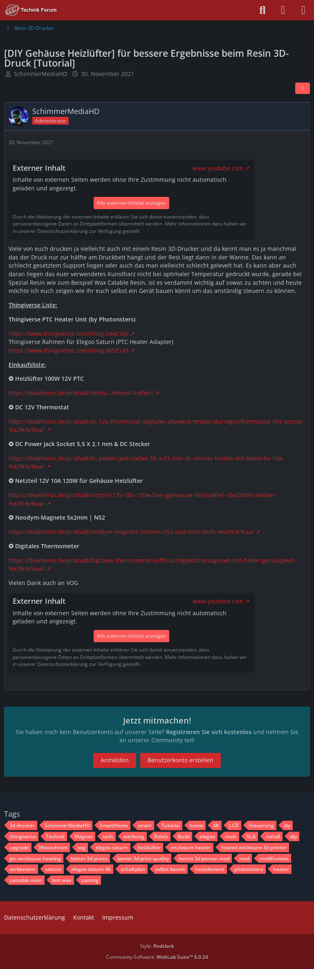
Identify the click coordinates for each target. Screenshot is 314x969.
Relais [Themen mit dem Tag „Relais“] (161, 836)
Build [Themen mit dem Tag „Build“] (184, 836)
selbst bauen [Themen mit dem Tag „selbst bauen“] (170, 869)
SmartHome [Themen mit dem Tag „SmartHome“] (114, 825)
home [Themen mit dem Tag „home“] (196, 825)
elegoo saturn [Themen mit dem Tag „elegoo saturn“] (111, 847)
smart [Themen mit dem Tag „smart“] (145, 825)
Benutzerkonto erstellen (180, 760)
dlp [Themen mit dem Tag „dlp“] (293, 836)
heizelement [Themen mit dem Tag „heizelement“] (209, 869)
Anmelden (115, 760)
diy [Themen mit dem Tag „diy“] (287, 825)
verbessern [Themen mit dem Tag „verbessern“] (22, 869)
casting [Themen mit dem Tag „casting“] (90, 880)
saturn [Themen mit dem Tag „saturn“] (53, 869)
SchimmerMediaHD (40, 74)
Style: (157, 945)
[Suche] (262, 10)
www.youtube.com (218, 168)
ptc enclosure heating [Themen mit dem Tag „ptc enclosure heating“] (35, 858)
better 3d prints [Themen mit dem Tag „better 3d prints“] (89, 858)
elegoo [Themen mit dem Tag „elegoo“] (207, 836)
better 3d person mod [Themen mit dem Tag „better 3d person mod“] (204, 858)
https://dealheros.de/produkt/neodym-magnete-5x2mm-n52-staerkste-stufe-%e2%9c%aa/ (131, 532)
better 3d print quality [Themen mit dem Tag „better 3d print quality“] (143, 858)
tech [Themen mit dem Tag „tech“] (108, 836)
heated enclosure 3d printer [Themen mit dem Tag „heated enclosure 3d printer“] (254, 847)
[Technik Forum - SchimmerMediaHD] (30, 10)
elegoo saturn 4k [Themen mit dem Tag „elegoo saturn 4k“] (91, 869)
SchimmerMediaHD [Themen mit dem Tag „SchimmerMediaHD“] (67, 825)
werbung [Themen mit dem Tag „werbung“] (133, 836)
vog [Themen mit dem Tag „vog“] (81, 847)
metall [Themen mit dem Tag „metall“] (272, 836)
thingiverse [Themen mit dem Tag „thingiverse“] (22, 836)
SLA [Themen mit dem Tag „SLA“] (251, 836)
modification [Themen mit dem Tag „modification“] (274, 858)
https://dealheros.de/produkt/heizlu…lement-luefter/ (81, 393)
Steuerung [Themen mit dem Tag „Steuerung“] (261, 825)
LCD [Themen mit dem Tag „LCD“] (234, 825)
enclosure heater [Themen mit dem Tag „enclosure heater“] (190, 847)
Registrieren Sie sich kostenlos (208, 732)
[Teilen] (302, 88)
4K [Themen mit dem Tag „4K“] (216, 825)
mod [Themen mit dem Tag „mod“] (244, 858)
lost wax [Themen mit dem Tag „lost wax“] (62, 880)
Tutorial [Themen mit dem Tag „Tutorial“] (170, 825)
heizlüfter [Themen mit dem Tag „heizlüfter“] (149, 847)
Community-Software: (157, 956)
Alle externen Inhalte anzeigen (131, 202)
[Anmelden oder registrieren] (283, 10)
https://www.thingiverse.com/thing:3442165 (68, 333)
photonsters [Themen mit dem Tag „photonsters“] (248, 869)
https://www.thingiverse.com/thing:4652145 (68, 350)
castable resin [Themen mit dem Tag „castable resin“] (25, 880)
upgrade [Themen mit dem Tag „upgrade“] (19, 847)
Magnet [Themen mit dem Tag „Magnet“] (83, 836)
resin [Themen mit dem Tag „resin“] (231, 836)
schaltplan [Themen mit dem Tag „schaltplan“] (133, 869)
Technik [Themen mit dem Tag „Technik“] (55, 836)
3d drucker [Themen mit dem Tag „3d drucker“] (22, 825)
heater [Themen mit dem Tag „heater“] (281, 869)
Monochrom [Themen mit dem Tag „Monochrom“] (53, 847)
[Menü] (303, 10)
